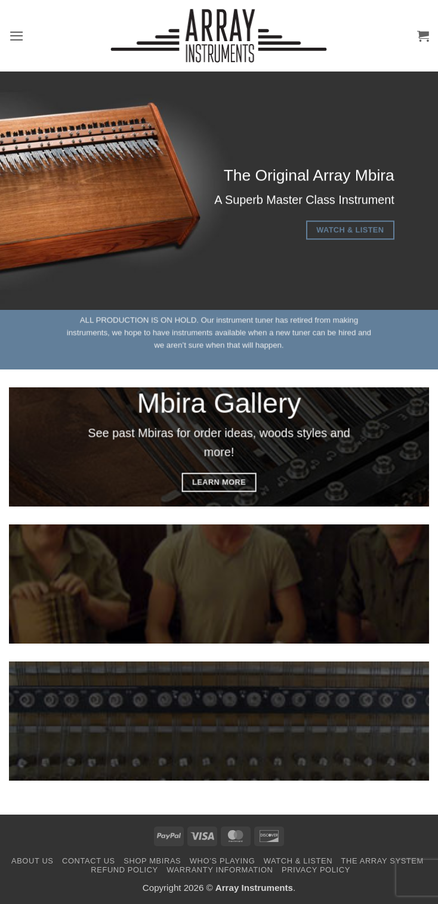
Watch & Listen (298, 860)
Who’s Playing (222, 860)
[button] (16, 36)
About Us (32, 860)
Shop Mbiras (152, 860)
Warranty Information (219, 869)
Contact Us (88, 860)
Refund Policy (124, 869)
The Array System (382, 860)
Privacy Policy (316, 869)
